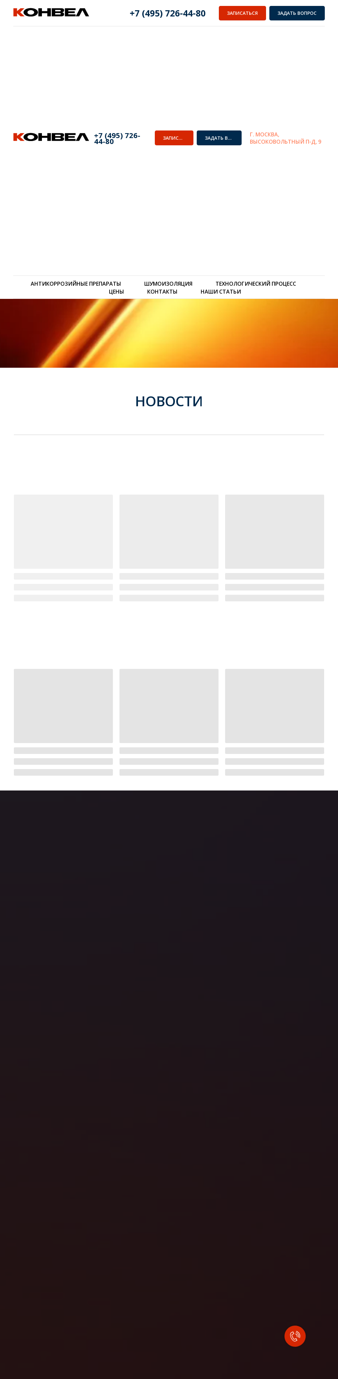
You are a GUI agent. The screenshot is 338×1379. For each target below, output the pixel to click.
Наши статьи (221, 291)
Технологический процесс (256, 283)
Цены (116, 291)
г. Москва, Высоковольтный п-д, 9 (285, 138)
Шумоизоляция (168, 283)
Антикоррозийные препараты (76, 283)
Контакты (162, 291)
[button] (174, 137)
